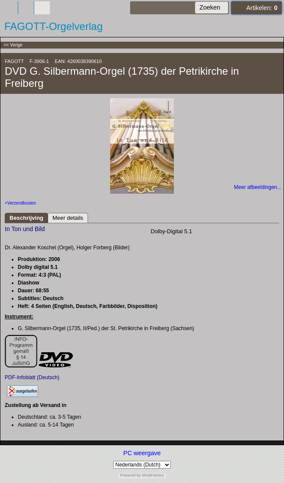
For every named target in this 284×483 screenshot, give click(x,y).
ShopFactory (152, 475)
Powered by (130, 475)
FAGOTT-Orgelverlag (53, 26)
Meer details (67, 218)
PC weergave (141, 453)
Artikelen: (261, 7)
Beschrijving (26, 218)
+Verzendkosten (20, 203)
